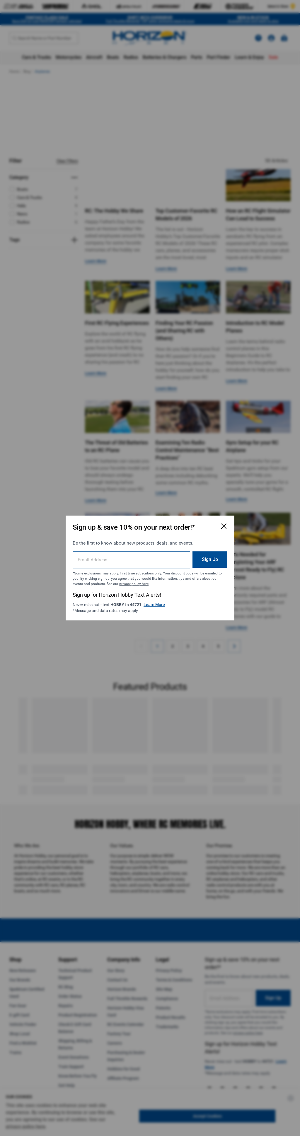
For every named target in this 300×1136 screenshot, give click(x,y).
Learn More (154, 604)
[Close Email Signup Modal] (223, 526)
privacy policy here (134, 584)
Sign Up (210, 559)
